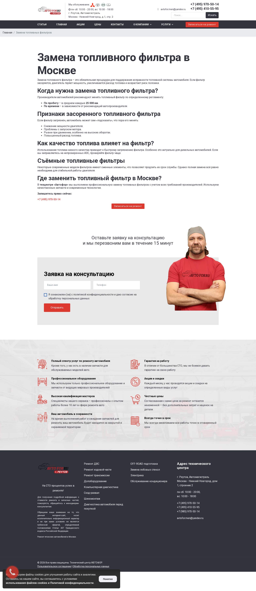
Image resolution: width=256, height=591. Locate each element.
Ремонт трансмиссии (97, 475)
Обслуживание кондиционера (148, 481)
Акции (81, 24)
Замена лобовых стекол (145, 469)
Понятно (108, 579)
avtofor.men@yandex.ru (173, 9)
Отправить (57, 307)
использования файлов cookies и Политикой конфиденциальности (50, 583)
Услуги (165, 24)
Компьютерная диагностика (101, 487)
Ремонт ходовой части (97, 469)
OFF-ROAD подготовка (144, 463)
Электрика (137, 475)
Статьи (42, 24)
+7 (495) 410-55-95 (205, 9)
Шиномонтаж (92, 498)
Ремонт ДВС (91, 463)
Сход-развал (91, 492)
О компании (141, 24)
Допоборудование (95, 481)
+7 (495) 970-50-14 (205, 4)
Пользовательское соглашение (54, 566)
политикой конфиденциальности (93, 294)
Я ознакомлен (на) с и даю (92, 296)
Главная (61, 24)
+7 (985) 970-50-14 (188, 511)
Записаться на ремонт (202, 24)
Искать (212, 15)
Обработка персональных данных (91, 566)
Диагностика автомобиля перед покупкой (103, 506)
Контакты (117, 24)
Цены (97, 24)
